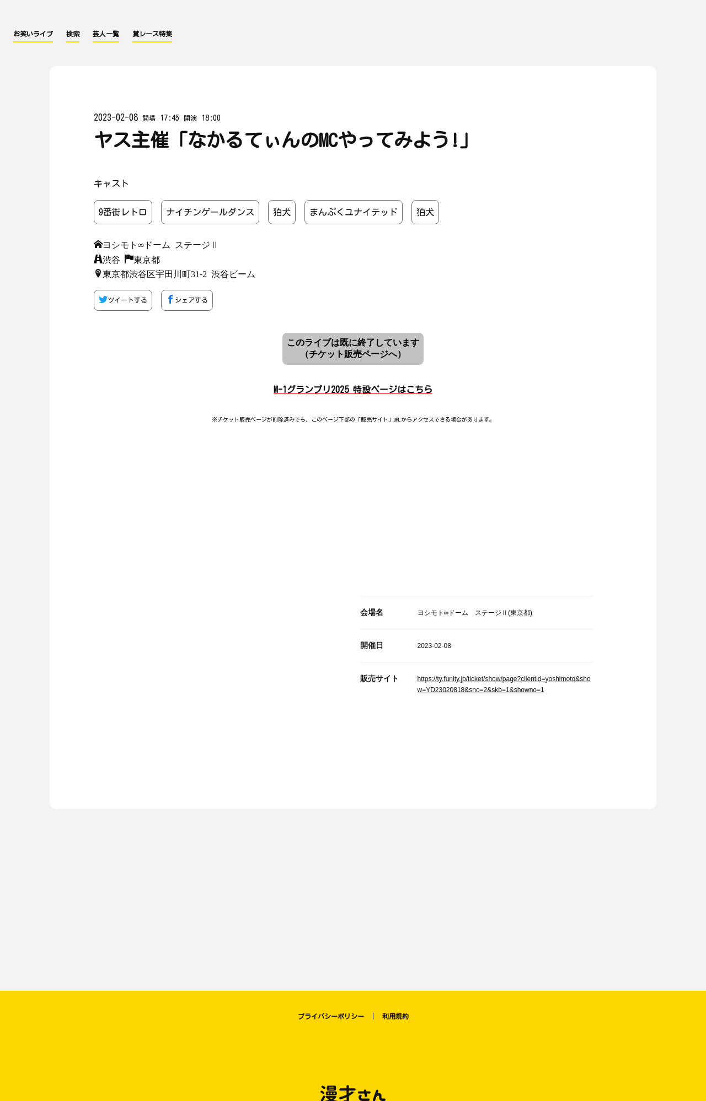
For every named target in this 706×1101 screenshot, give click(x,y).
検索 (72, 33)
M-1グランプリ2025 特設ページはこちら (353, 389)
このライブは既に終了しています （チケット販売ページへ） (353, 348)
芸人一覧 (106, 33)
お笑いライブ (33, 33)
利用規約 (395, 1016)
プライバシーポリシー (331, 1016)
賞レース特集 (152, 33)
